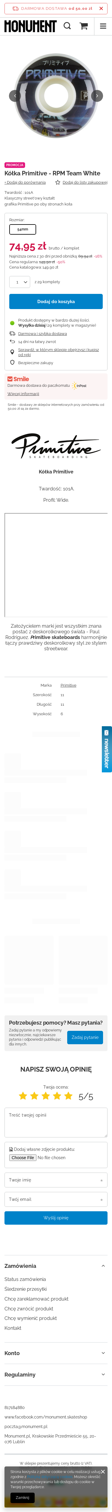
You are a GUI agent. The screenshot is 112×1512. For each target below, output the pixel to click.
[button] (15, 96)
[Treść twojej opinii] (56, 1122)
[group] (56, 95)
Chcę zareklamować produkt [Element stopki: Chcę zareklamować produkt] (36, 1299)
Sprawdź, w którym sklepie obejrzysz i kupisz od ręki (58, 352)
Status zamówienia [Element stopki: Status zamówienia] (25, 1279)
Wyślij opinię (56, 1217)
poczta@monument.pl (25, 1426)
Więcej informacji (23, 394)
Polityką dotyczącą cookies (50, 1477)
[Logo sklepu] (30, 26)
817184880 (14, 1407)
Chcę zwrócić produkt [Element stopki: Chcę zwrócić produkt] (28, 1309)
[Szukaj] (67, 26)
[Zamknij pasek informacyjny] (101, 8)
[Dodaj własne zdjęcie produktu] (55, 1157)
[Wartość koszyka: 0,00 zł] (84, 26)
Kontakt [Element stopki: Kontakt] (12, 1328)
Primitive (68, 685)
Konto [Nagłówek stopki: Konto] (12, 1353)
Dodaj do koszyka (56, 301)
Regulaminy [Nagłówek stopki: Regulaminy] (20, 1374)
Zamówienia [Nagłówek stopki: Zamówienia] (20, 1266)
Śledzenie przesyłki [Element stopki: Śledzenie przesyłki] (25, 1289)
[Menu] (103, 26)
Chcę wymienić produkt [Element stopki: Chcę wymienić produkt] (30, 1318)
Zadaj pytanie (85, 1037)
